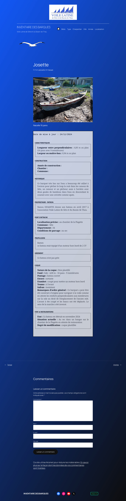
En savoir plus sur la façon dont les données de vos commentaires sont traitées (61, 465)
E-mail (35, 432)
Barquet (50, 70)
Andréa (116, 365)
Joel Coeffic (41, 70)
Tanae (9, 365)
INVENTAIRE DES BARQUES (33, 27)
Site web (35, 441)
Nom (35, 424)
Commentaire (37, 399)
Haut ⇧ (94, 493)
